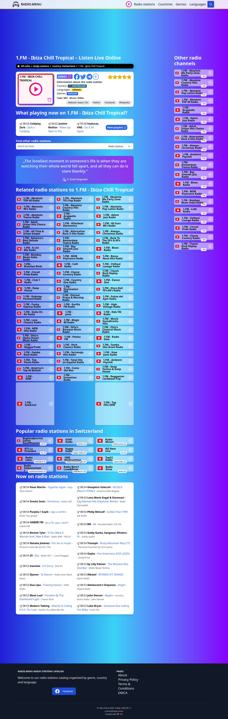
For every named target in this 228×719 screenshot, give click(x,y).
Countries (165, 4)
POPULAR (72, 93)
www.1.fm (83, 102)
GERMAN (77, 89)
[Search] (210, 4)
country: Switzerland (63, 66)
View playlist (116, 127)
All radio (23, 66)
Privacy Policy (128, 679)
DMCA (122, 693)
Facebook (110, 102)
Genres (181, 4)
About (122, 675)
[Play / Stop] (128, 4)
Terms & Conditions (126, 686)
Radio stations (144, 4)
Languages (198, 4)
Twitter (96, 102)
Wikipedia (124, 102)
